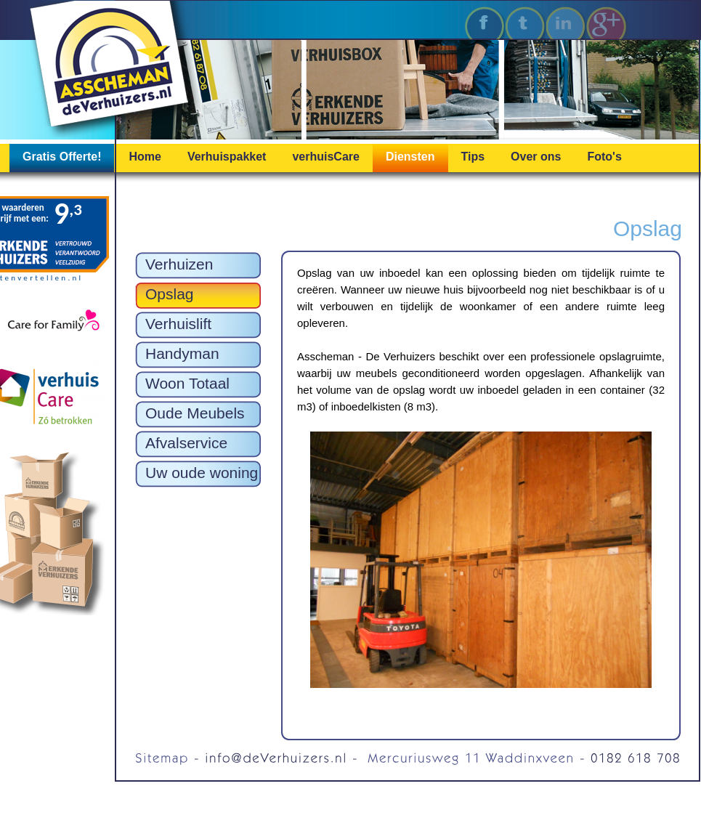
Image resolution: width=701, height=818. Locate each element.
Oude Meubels (195, 413)
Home (145, 156)
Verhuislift (178, 323)
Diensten (410, 156)
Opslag (169, 294)
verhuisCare (326, 156)
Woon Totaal (187, 383)
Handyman (182, 353)
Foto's (604, 156)
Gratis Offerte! (62, 156)
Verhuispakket (227, 156)
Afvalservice (186, 442)
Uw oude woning (201, 472)
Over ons (536, 156)
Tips (473, 156)
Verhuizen (179, 264)
